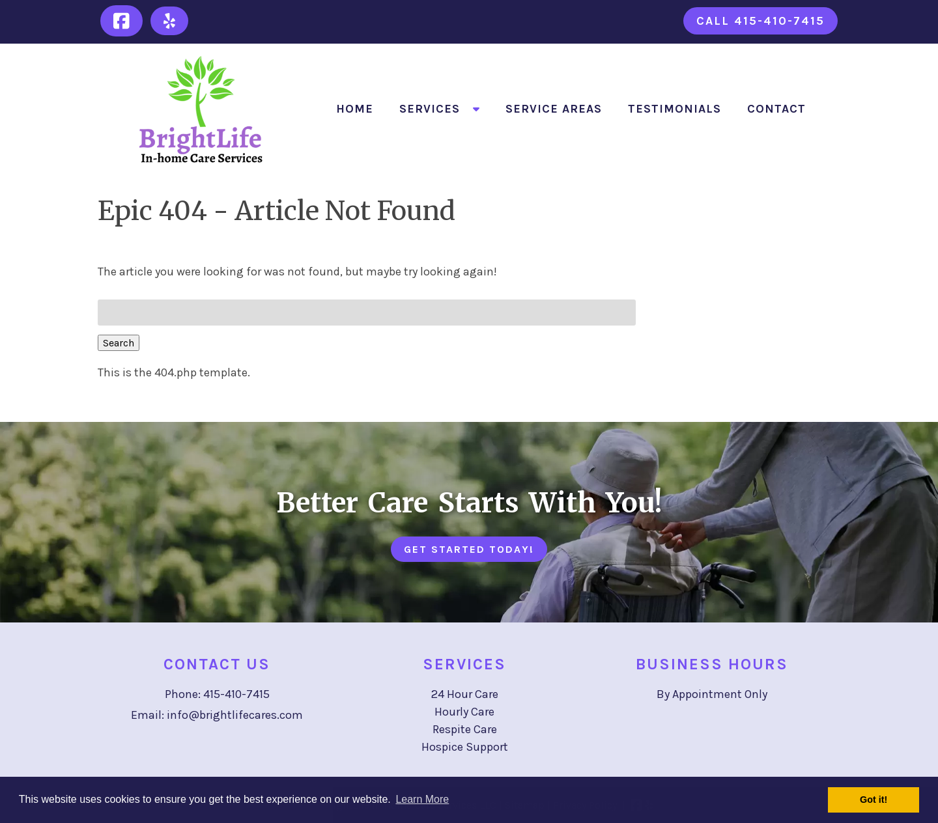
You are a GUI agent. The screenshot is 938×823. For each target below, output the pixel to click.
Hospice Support (464, 747)
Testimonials (674, 109)
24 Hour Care (464, 694)
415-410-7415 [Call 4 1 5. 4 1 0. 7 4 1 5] (236, 694)
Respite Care (465, 729)
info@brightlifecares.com (235, 715)
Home (354, 109)
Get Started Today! (469, 549)
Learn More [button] (422, 799)
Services (429, 109)
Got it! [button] (873, 799)
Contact (776, 109)
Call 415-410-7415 (760, 21)
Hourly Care (464, 711)
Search (118, 343)
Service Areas (553, 109)
